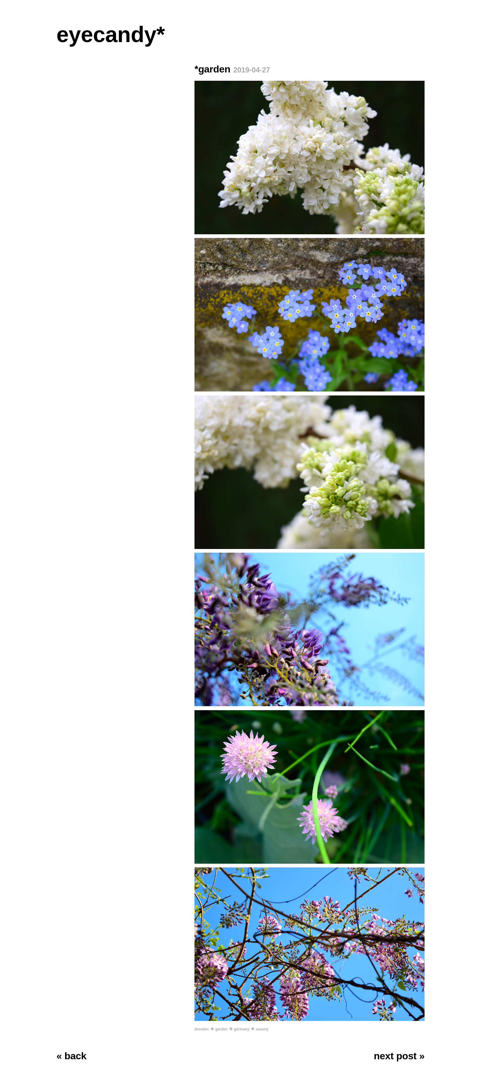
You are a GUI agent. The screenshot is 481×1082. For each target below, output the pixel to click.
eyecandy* (110, 34)
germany (241, 1029)
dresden (201, 1029)
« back (71, 1055)
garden (221, 1029)
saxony (262, 1029)
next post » (399, 1055)
